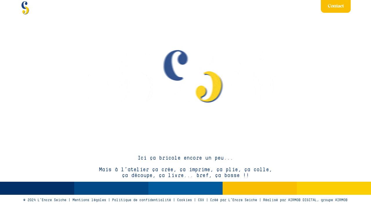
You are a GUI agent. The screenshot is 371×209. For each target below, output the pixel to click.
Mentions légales (89, 200)
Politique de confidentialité (141, 200)
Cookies (184, 200)
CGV (201, 200)
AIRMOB (341, 200)
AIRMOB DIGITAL (302, 200)
